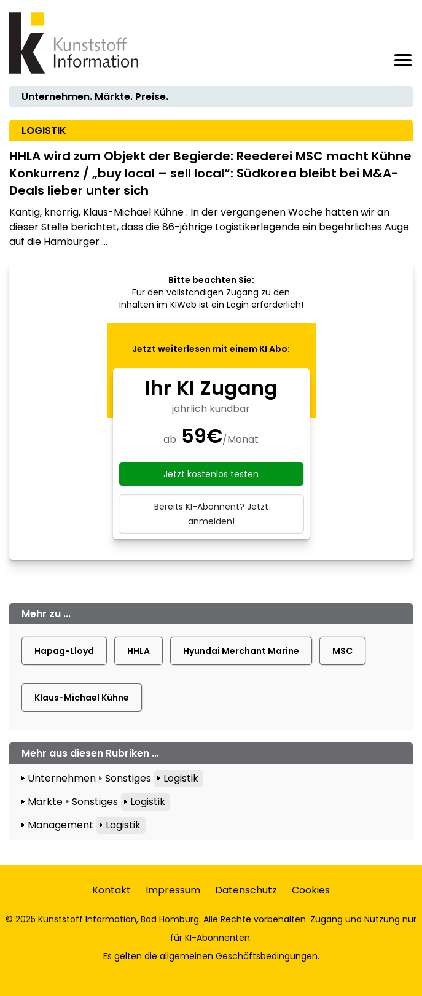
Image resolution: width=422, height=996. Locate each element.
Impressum (173, 890)
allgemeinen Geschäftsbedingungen (239, 956)
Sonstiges (128, 778)
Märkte (45, 802)
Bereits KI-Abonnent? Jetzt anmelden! (211, 513)
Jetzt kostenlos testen (211, 474)
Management (60, 825)
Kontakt (111, 890)
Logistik (180, 778)
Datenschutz (246, 890)
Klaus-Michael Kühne (81, 697)
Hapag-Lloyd (64, 651)
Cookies (311, 890)
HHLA (138, 651)
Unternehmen (62, 778)
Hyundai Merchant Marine (241, 651)
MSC (342, 651)
